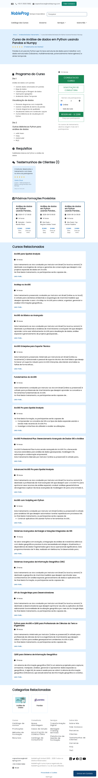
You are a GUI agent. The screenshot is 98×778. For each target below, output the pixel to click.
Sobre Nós (81, 23)
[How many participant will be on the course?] (71, 101)
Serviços (61, 23)
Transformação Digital (58, 724)
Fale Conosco (69, 4)
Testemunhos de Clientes (77, 738)
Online (65, 104)
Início (15, 35)
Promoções (17, 729)
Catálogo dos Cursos (19, 23)
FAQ (71, 747)
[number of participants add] (80, 101)
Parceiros (74, 730)
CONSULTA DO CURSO (71, 79)
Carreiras (74, 743)
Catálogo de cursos (18, 724)
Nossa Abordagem (37, 724)
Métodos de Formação (18, 733)
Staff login (49, 777)
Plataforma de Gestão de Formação (57, 738)
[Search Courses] (67, 14)
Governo (42, 23)
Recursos (16, 738)
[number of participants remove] (62, 101)
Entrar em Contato (85, 773)
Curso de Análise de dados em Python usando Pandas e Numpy (61, 35)
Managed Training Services (54, 731)
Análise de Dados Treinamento (29, 35)
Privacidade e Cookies (49, 773)
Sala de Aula (68, 109)
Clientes (73, 734)
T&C (71, 750)
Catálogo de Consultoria (37, 739)
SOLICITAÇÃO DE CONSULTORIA (71, 89)
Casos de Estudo (39, 729)
